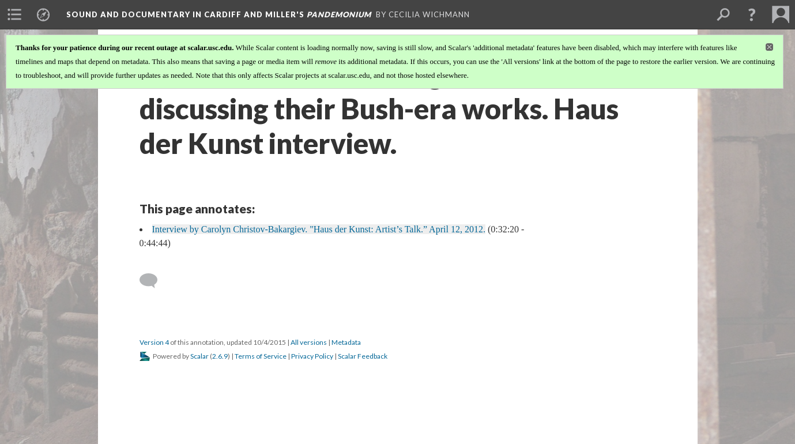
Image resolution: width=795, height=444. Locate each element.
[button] (751, 14)
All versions (309, 342)
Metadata (346, 342)
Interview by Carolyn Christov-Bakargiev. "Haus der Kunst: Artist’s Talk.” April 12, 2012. (318, 229)
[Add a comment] (154, 280)
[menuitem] (14, 14)
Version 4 (154, 342)
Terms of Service (261, 356)
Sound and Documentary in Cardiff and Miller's (218, 14)
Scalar (199, 356)
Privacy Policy (312, 356)
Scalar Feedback (362, 356)
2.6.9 (220, 356)
